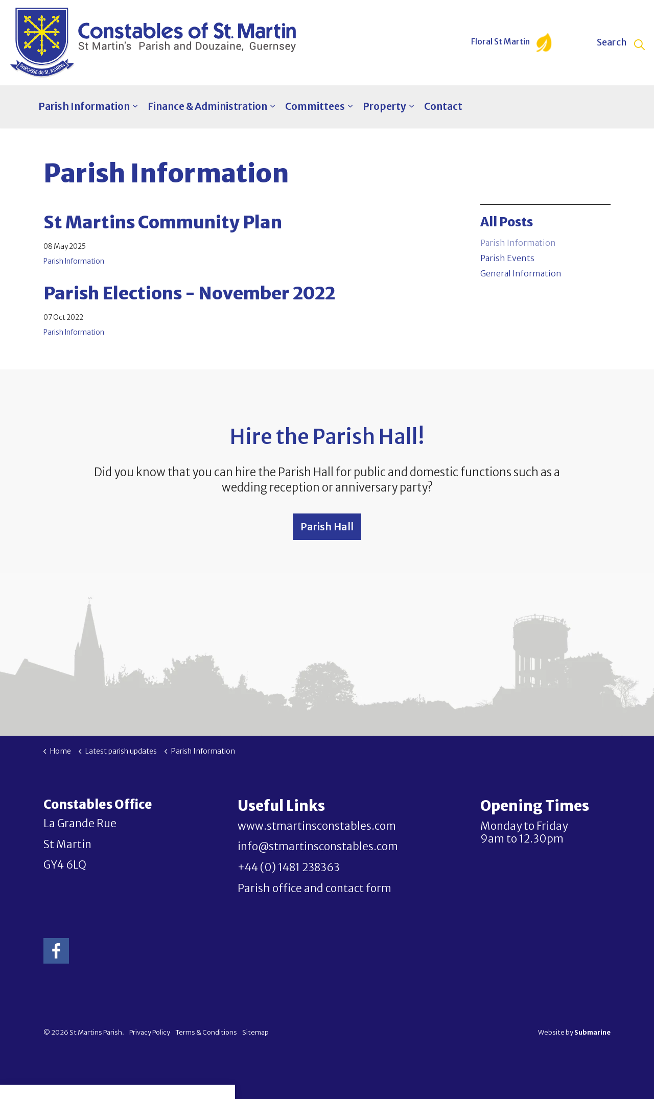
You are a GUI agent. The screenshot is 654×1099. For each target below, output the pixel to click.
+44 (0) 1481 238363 (289, 867)
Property (384, 106)
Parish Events (507, 258)
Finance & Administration (207, 106)
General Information (521, 273)
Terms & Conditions (206, 1032)
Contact (443, 106)
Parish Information (84, 106)
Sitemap (255, 1032)
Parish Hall (327, 527)
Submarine (592, 1032)
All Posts (506, 222)
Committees (315, 106)
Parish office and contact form (314, 888)
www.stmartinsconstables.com (317, 826)
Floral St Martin (511, 42)
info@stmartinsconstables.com (318, 846)
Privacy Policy (149, 1032)
